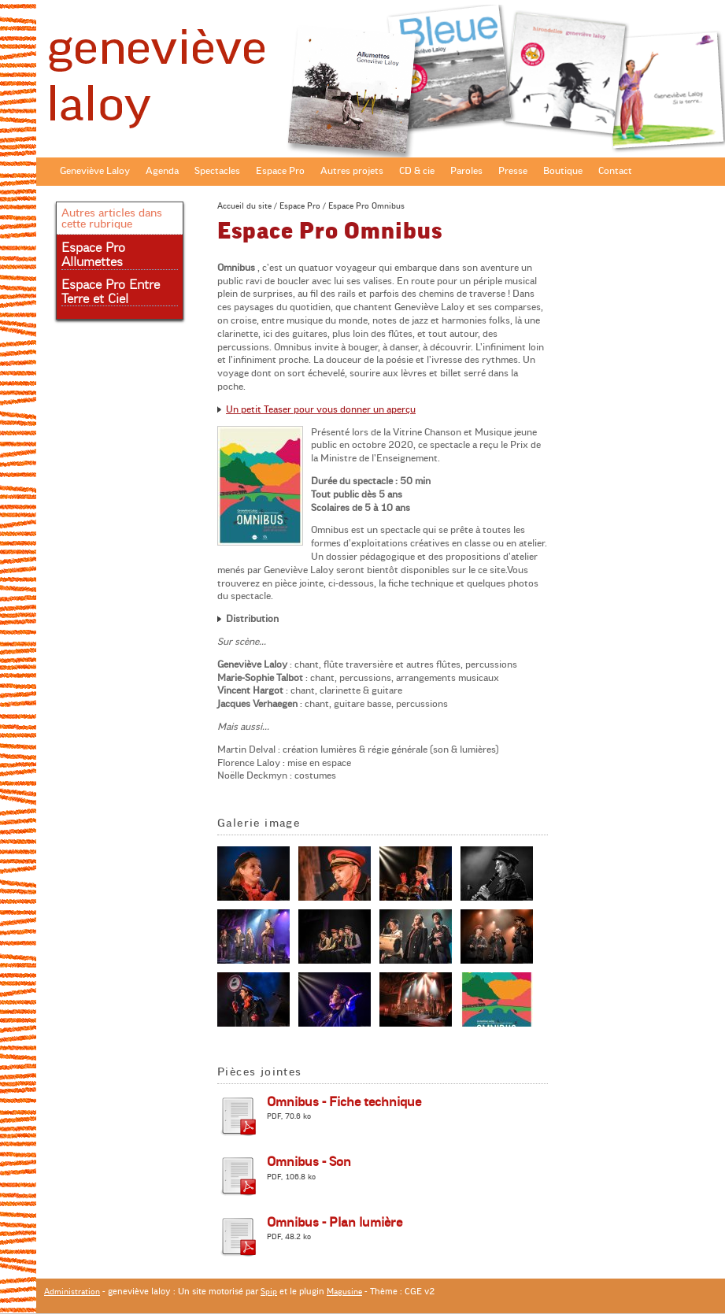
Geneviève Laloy (95, 170)
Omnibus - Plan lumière (334, 1223)
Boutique (563, 170)
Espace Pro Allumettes (93, 255)
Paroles (466, 170)
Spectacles (217, 170)
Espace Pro (280, 170)
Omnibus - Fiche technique (344, 1102)
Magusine (344, 1291)
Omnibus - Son (309, 1162)
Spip (269, 1291)
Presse (512, 170)
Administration (72, 1291)
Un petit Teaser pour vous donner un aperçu (321, 409)
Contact (615, 170)
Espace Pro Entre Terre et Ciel (110, 292)
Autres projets (351, 170)
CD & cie (417, 170)
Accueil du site (244, 206)
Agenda (162, 170)
